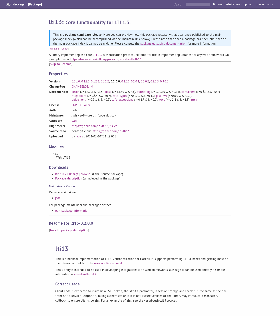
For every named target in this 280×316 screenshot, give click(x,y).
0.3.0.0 (164, 81)
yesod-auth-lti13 (85, 274)
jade (78, 136)
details (193, 99)
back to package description (69, 230)
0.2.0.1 (135, 81)
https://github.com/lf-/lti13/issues (94, 126)
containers (188, 92)
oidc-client (79, 100)
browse (85, 174)
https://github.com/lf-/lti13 (110, 131)
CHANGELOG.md (82, 86)
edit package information (72, 211)
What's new (233, 4)
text (162, 100)
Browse (217, 4)
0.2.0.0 (125, 81)
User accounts (264, 4)
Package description (68, 178)
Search (178, 4)
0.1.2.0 (85, 81)
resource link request (108, 263)
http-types (119, 96)
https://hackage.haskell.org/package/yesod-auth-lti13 (105, 59)
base (108, 92)
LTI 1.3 (97, 55)
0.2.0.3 (154, 81)
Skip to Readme (60, 64)
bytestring (143, 92)
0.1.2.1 (95, 81)
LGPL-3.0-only (81, 105)
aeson (75, 92)
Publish (64, 48)
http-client (79, 96)
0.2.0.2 (145, 81)
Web (75, 121)
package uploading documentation (163, 44)
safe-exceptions (122, 100)
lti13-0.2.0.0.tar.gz (66, 174)
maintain (54, 48)
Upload (247, 4)
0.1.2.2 (105, 81)
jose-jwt (161, 96)
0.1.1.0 (76, 81)
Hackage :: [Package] (27, 4)
